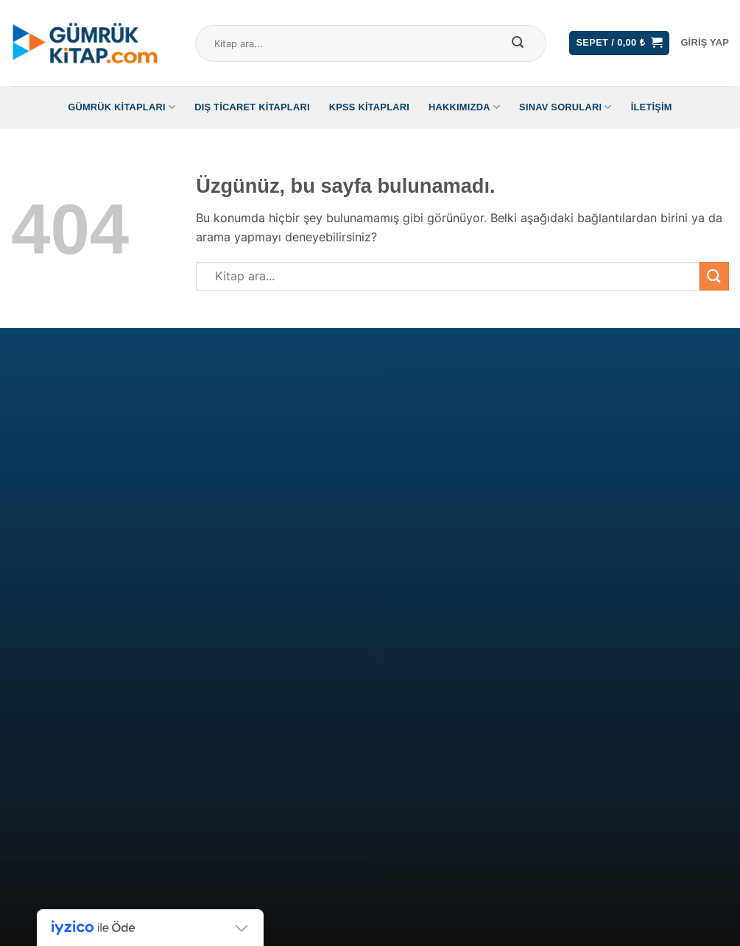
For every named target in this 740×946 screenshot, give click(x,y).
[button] (619, 43)
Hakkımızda (464, 107)
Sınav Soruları (565, 107)
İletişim (651, 107)
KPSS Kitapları (369, 107)
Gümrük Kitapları (121, 107)
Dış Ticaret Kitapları (252, 107)
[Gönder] (517, 43)
